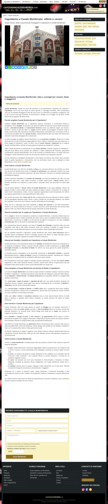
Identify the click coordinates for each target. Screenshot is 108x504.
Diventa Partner (87, 473)
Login (102, 1)
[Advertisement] (37, 81)
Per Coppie (87, 53)
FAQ (57, 473)
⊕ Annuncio (82, 2)
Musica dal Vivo (80, 41)
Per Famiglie (79, 53)
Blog (51, 2)
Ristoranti (96, 26)
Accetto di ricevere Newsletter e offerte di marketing (21, 446)
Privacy (58, 480)
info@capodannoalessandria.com (96, 11)
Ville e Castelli (79, 29)
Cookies (58, 482)
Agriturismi (78, 23)
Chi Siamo (59, 470)
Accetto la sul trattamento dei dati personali (23, 444)
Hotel (89, 26)
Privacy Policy (17, 444)
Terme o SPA (96, 53)
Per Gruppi (89, 41)
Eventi (85, 26)
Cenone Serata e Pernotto (83, 38)
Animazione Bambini (81, 45)
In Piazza (35, 2)
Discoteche (78, 26)
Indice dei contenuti (12, 103)
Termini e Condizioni (62, 478)
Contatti (84, 470)
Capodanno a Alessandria (24, 160)
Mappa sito (59, 475)
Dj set (94, 38)
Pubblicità (85, 475)
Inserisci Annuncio (88, 480)
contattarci (65, 378)
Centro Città (92, 45)
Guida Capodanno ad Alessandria (39, 470)
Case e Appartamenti (89, 23)
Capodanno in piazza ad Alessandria (40, 473)
